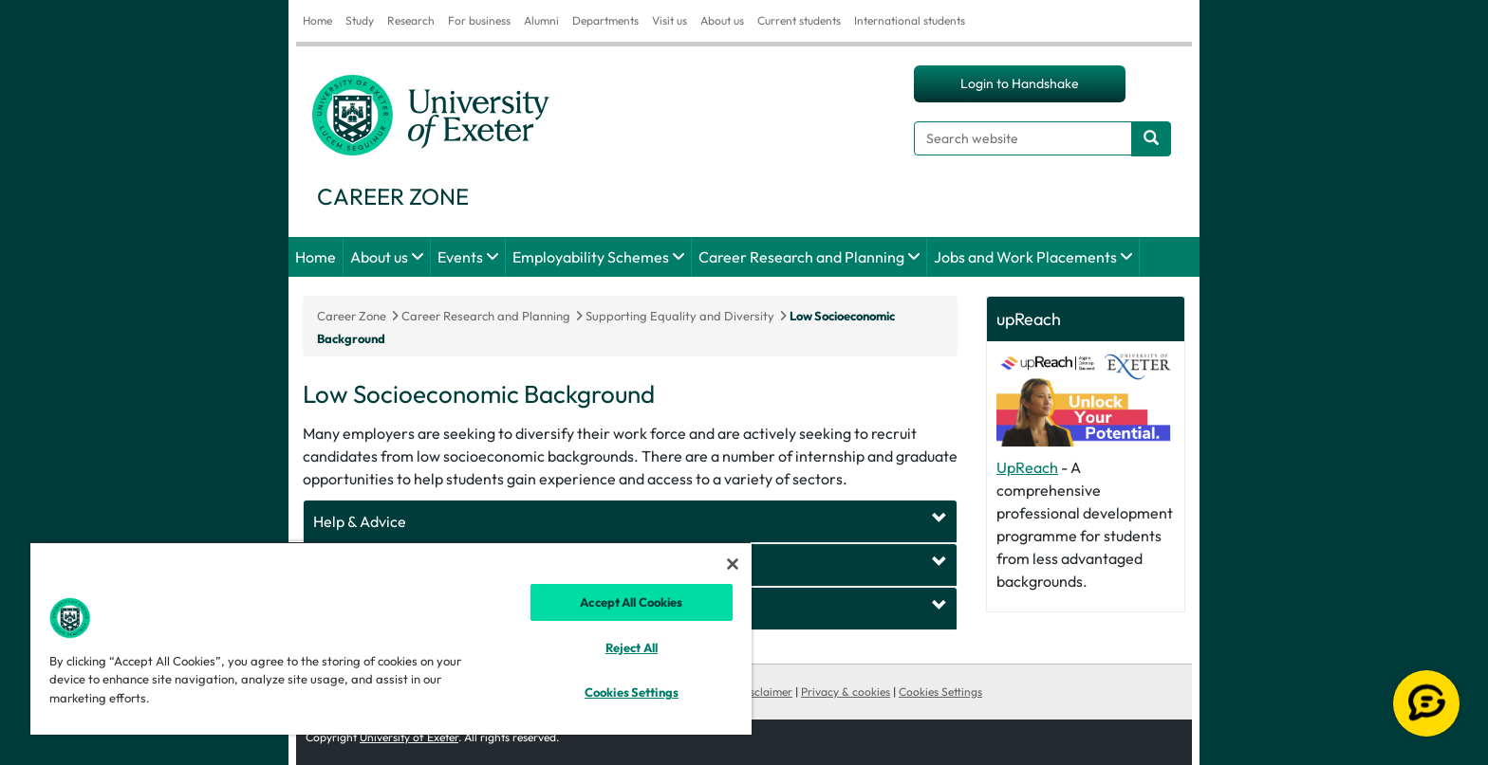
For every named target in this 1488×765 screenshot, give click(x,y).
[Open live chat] (1426, 703)
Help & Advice (359, 521)
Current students (799, 20)
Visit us (669, 20)
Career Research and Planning (801, 256)
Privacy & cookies (845, 691)
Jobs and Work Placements (1025, 256)
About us (722, 20)
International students (909, 20)
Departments (605, 20)
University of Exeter (409, 737)
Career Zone (351, 315)
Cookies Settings (940, 691)
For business (479, 20)
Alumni (541, 20)
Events (460, 256)
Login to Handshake (1019, 83)
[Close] (732, 564)
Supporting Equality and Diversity (680, 315)
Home (317, 20)
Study (359, 20)
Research (411, 20)
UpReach (1027, 467)
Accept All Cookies (631, 602)
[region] (391, 638)
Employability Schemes (590, 256)
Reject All (631, 647)
